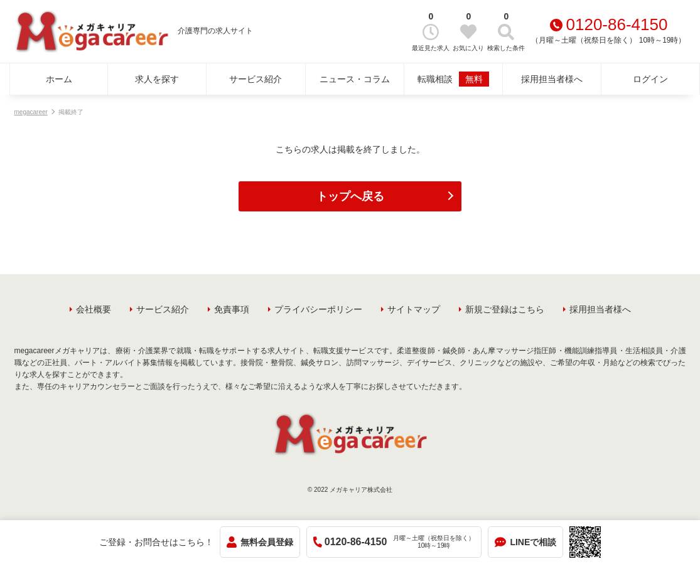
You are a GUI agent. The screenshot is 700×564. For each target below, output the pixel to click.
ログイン (650, 79)
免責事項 (231, 309)
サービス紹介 (255, 79)
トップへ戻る (350, 196)
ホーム (59, 79)
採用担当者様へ (552, 79)
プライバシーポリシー (318, 309)
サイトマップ (413, 309)
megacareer (31, 112)
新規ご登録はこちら (504, 309)
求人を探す (157, 79)
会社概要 (93, 309)
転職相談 (453, 79)
